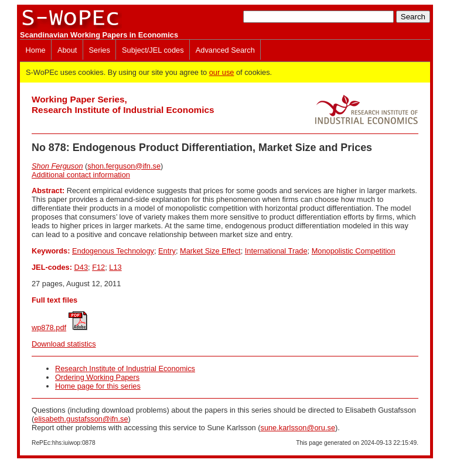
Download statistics (64, 343)
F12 (98, 267)
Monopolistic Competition (354, 250)
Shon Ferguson (57, 166)
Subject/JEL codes (153, 50)
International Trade (276, 250)
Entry (167, 250)
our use (221, 72)
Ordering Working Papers (97, 377)
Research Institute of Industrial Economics (125, 368)
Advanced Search (225, 50)
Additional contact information (81, 174)
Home (36, 50)
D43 (81, 267)
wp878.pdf (49, 327)
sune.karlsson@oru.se (297, 427)
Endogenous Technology (113, 250)
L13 (115, 267)
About (67, 50)
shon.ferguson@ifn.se (124, 166)
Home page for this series (98, 386)
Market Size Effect (210, 250)
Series (99, 50)
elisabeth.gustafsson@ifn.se (81, 418)
